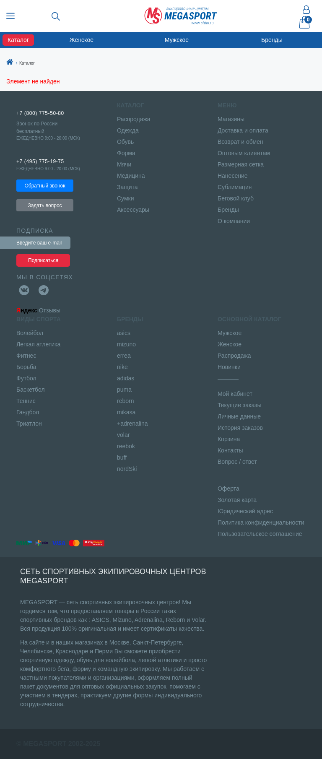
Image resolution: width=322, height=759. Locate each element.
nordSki (127, 468)
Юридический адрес (245, 511)
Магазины (231, 119)
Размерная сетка (241, 164)
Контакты (230, 450)
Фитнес (26, 355)
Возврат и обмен (240, 141)
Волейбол (29, 333)
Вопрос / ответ (237, 461)
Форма (126, 153)
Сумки (125, 198)
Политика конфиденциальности (261, 522)
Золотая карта (237, 499)
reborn (125, 401)
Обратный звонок (44, 186)
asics (123, 333)
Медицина (131, 175)
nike (122, 367)
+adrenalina (132, 423)
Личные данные (239, 416)
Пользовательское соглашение (260, 533)
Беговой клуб (236, 198)
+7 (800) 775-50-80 (40, 113)
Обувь (125, 141)
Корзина (229, 439)
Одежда (128, 130)
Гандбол (27, 412)
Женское (81, 39)
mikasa (126, 412)
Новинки (229, 367)
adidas (125, 378)
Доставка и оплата (243, 130)
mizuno (126, 344)
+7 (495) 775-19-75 (40, 161)
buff (122, 457)
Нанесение (233, 175)
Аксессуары (133, 209)
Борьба (26, 367)
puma (124, 389)
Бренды (272, 39)
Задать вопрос (45, 205)
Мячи (124, 164)
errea (124, 355)
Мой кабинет (235, 393)
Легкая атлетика (38, 344)
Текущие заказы (240, 405)
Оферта (228, 488)
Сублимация (235, 187)
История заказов (240, 427)
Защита (127, 187)
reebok (126, 446)
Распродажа (134, 119)
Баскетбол (30, 389)
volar (123, 434)
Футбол (26, 378)
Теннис (26, 401)
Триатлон (29, 423)
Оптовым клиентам (244, 153)
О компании (234, 221)
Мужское (177, 39)
